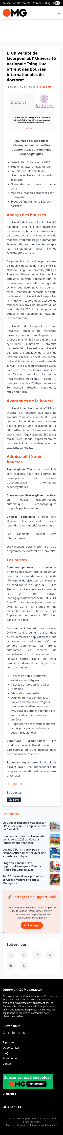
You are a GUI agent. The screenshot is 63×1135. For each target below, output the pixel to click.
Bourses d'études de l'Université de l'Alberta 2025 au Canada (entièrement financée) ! (24, 839)
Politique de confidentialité (42, 1125)
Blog (47, 3)
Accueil (6, 3)
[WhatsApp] (24, 966)
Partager (31, 925)
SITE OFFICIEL (15, 784)
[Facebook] (24, 955)
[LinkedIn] (37, 955)
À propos (38, 3)
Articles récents (21, 3)
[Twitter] (50, 955)
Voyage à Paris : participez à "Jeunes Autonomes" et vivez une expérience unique (24, 853)
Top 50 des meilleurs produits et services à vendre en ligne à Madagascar (23, 880)
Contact (7, 1064)
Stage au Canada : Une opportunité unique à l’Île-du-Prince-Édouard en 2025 (22, 866)
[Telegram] (11, 966)
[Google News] (11, 955)
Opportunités (11, 1047)
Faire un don (10, 1058)
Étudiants (14, 799)
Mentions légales (15, 1125)
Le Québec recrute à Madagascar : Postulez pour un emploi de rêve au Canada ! (24, 826)
